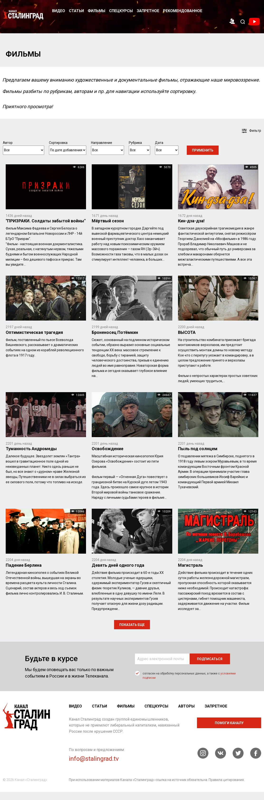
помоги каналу (229, 723)
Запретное (148, 11)
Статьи (76, 11)
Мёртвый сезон (108, 221)
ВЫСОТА (187, 332)
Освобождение (107, 448)
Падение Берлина (24, 565)
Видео (58, 11)
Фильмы (96, 11)
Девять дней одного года (118, 565)
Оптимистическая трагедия (34, 332)
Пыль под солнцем (197, 448)
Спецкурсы (121, 11)
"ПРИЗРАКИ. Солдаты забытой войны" (46, 221)
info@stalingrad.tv (94, 758)
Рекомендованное (182, 11)
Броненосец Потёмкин (115, 332)
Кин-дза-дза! (191, 221)
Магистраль (190, 565)
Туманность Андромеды (31, 448)
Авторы (186, 706)
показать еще (132, 625)
